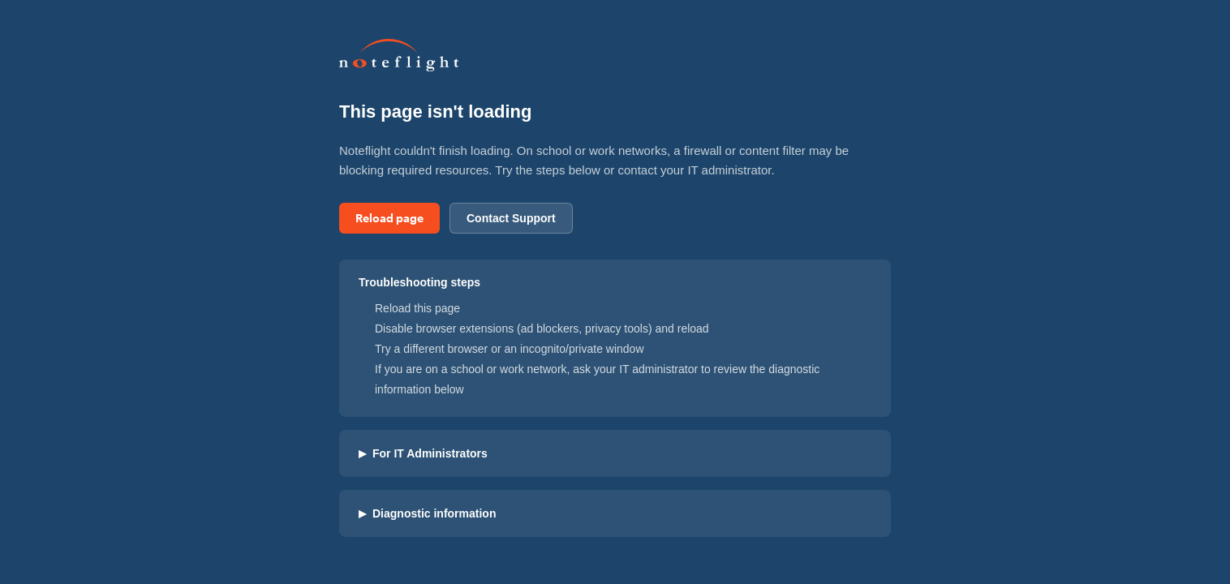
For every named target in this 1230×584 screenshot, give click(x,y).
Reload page (389, 218)
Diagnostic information (427, 513)
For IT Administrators (423, 453)
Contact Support (511, 218)
